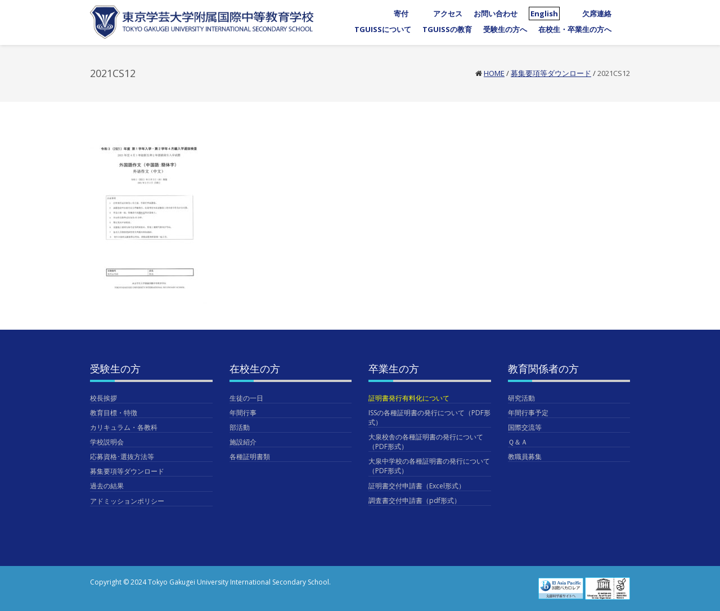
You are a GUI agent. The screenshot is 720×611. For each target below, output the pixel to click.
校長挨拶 (103, 398)
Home (494, 73)
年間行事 (243, 412)
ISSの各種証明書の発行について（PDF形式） (429, 417)
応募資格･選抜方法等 (122, 456)
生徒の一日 (246, 398)
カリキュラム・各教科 (124, 427)
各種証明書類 (250, 456)
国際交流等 (525, 427)
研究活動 (521, 398)
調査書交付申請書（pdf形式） (414, 500)
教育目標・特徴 (113, 412)
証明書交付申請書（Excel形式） (416, 486)
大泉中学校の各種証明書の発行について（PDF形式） (429, 465)
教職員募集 (525, 456)
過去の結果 (107, 486)
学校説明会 (107, 442)
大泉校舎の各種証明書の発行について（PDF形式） (425, 441)
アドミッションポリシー (127, 501)
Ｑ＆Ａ (518, 442)
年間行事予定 (528, 412)
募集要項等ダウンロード (551, 73)
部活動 (240, 427)
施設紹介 (243, 442)
